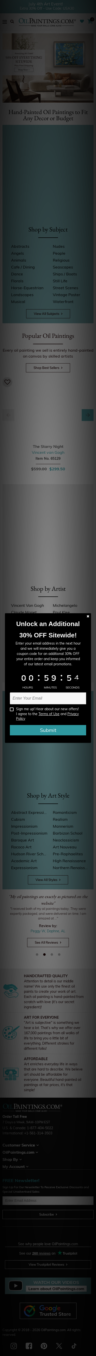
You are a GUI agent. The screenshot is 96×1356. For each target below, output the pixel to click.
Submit (48, 730)
